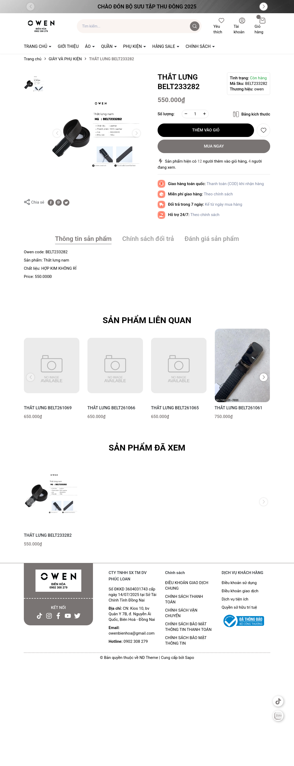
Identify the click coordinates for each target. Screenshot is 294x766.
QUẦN (107, 46)
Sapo (189, 657)
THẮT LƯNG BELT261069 (48, 407)
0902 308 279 (135, 641)
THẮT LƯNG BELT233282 (48, 535)
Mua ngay (214, 146)
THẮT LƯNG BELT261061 (238, 407)
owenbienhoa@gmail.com (131, 633)
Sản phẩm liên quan (147, 320)
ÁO (88, 46)
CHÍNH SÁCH (199, 46)
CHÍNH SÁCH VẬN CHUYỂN (181, 613)
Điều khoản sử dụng (239, 582)
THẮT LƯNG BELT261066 (111, 407)
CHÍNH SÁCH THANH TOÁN (184, 599)
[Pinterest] (58, 202)
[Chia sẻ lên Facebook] (51, 202)
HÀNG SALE (164, 46)
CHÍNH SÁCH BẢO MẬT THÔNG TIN (185, 640)
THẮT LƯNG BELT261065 (175, 407)
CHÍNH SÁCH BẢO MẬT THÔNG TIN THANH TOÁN (188, 627)
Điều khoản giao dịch (240, 591)
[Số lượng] (195, 114)
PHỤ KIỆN (133, 46)
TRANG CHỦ (36, 46)
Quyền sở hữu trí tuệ (239, 607)
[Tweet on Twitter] (66, 202)
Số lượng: (166, 114)
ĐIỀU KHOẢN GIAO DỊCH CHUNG (186, 585)
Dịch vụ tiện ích (235, 599)
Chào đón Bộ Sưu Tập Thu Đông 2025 (146, 6)
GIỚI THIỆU (68, 46)
